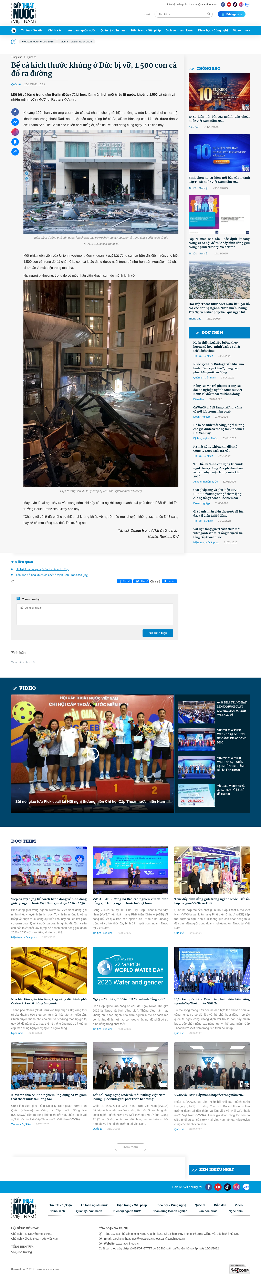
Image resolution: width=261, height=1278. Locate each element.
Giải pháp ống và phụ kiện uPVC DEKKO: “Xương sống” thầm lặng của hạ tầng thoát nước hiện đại (217, 494)
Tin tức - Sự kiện (32, 30)
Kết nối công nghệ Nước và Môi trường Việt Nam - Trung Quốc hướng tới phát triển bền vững (130, 1097)
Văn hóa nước (208, 1211)
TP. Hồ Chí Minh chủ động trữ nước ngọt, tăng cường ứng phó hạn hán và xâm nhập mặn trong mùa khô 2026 (218, 470)
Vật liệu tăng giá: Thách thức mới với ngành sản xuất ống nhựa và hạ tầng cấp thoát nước (218, 533)
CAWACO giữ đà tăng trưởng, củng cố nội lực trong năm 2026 (217, 409)
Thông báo (204, 69)
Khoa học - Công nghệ (213, 30)
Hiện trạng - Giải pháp (146, 30)
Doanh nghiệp (201, 416)
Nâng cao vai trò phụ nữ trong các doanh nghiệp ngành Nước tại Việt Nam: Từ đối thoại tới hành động (217, 390)
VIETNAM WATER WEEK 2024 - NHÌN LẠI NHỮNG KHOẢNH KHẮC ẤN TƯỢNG (231, 764)
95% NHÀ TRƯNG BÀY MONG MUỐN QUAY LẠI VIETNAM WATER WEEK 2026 (232, 709)
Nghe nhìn (17, 1033)
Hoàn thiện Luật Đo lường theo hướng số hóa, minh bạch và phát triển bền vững (216, 347)
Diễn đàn (194, 127)
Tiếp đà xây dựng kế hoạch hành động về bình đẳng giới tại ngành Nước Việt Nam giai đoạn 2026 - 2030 (49, 901)
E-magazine (231, 14)
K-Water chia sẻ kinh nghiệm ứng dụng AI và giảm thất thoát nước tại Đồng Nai (49, 1097)
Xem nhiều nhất (212, 1170)
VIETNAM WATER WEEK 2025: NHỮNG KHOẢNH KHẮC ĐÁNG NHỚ (232, 736)
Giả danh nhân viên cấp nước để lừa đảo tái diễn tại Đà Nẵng (218, 513)
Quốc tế (31, 57)
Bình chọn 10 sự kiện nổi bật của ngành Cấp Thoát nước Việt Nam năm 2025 (219, 180)
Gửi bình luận (158, 633)
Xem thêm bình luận (23, 662)
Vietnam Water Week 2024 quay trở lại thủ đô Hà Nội (230, 790)
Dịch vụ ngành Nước (180, 30)
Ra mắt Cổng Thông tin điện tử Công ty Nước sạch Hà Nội (215, 449)
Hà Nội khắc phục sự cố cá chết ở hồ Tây (42, 569)
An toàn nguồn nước (82, 30)
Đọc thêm (208, 333)
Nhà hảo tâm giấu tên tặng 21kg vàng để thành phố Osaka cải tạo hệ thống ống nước (49, 1001)
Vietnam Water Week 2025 (76, 41)
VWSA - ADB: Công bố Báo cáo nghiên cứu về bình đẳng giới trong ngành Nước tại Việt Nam (130, 901)
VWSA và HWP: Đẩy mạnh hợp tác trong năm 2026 (209, 1095)
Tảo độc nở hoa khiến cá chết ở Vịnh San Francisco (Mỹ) (52, 575)
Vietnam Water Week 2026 (37, 41)
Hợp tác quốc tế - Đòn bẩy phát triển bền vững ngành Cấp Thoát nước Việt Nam (212, 1001)
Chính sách (55, 30)
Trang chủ (16, 57)
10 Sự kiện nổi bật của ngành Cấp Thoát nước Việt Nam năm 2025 (219, 119)
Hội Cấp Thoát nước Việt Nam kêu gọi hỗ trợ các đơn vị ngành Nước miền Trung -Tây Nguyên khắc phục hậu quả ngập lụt (219, 308)
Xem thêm (130, 1147)
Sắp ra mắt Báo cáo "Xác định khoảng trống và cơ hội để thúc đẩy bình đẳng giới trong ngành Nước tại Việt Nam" (219, 243)
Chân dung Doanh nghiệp (170, 1211)
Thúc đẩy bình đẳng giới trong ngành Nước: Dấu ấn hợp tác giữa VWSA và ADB (212, 901)
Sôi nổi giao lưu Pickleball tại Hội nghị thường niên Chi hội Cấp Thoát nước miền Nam (90, 802)
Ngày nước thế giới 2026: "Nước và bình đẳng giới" (129, 999)
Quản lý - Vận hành (113, 30)
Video (237, 30)
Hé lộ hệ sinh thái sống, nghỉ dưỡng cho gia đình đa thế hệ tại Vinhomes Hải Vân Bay (218, 429)
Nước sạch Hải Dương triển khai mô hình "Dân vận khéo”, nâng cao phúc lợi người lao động (218, 368)
